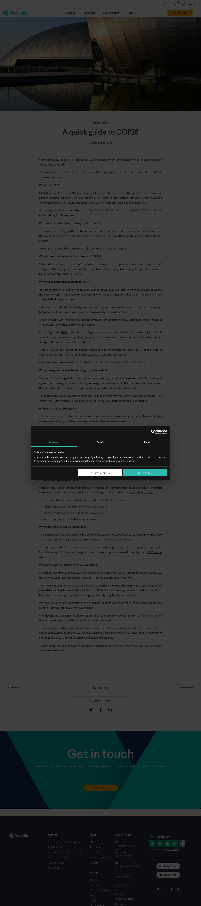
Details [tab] (100, 442)
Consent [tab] (54, 442)
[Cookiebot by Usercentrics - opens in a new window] (153, 432)
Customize (100, 473)
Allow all (145, 473)
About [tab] (147, 442)
